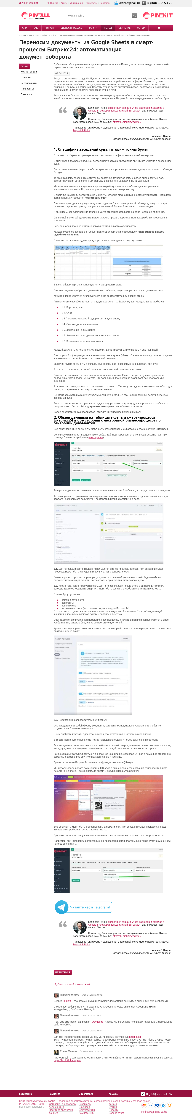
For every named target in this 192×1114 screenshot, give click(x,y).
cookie (51, 1101)
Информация (86, 1094)
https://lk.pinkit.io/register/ (127, 122)
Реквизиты (91, 3)
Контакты (105, 3)
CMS (36, 28)
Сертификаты (87, 1110)
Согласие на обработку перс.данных (62, 1105)
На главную (25, 1094)
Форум (141, 28)
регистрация (95, 437)
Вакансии (84, 1107)
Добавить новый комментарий (72, 984)
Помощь (113, 1094)
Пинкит (49, 28)
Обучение (124, 28)
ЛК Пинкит (52, 3)
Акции (64, 3)
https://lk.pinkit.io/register (67, 1060)
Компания (54, 1094)
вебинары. (135, 1037)
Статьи (113, 1107)
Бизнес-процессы (72, 28)
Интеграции (76, 3)
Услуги (93, 28)
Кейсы (108, 28)
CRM (24, 28)
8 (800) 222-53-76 (160, 3)
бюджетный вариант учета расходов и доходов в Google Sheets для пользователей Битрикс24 (126, 109)
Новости (113, 1110)
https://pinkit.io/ (81, 130)
